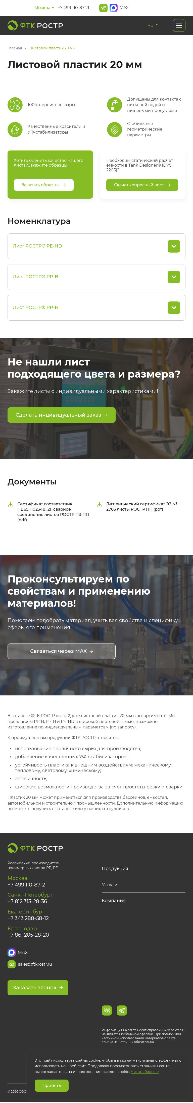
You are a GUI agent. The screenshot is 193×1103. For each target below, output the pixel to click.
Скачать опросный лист (142, 184)
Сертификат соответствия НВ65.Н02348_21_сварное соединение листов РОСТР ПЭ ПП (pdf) (48, 512)
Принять (51, 1085)
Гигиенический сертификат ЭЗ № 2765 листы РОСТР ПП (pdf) (136, 507)
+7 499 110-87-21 (73, 7)
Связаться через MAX (61, 652)
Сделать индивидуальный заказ (62, 415)
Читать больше (145, 1071)
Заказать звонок (38, 989)
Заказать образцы (44, 184)
